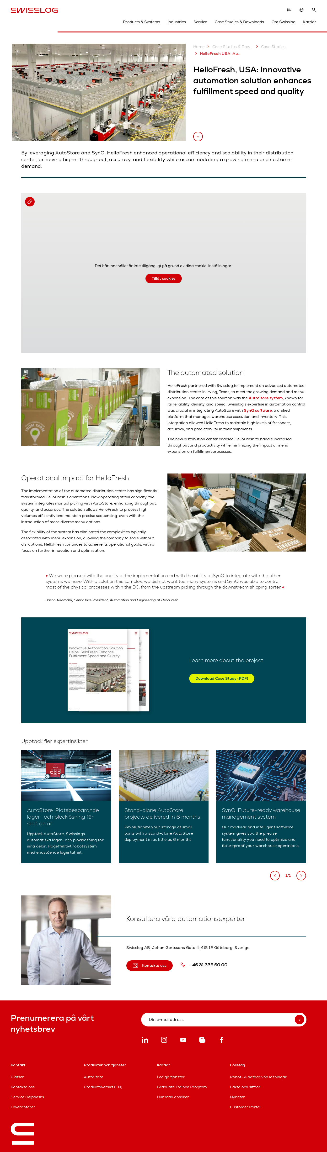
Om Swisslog (283, 21)
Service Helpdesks (27, 1096)
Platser (17, 1076)
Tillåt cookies (164, 278)
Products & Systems (141, 21)
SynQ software (258, 410)
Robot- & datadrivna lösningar (258, 1076)
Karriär (309, 21)
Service (200, 21)
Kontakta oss (23, 1086)
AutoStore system (266, 397)
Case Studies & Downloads (239, 21)
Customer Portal (245, 1107)
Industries (177, 21)
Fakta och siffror (245, 1086)
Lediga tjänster (171, 1076)
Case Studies (270, 46)
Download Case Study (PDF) (221, 678)
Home (199, 46)
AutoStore (93, 1076)
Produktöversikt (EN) (103, 1086)
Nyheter (237, 1096)
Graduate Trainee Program (182, 1086)
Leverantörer (23, 1107)
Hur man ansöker (173, 1096)
